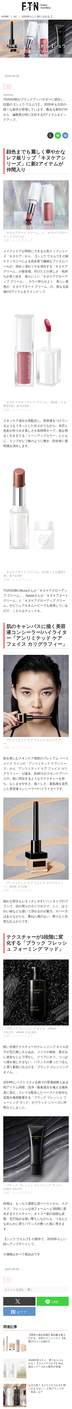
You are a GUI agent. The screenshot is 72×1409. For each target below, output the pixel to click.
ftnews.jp (66, 55)
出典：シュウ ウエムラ (18, 240)
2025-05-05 (12, 76)
